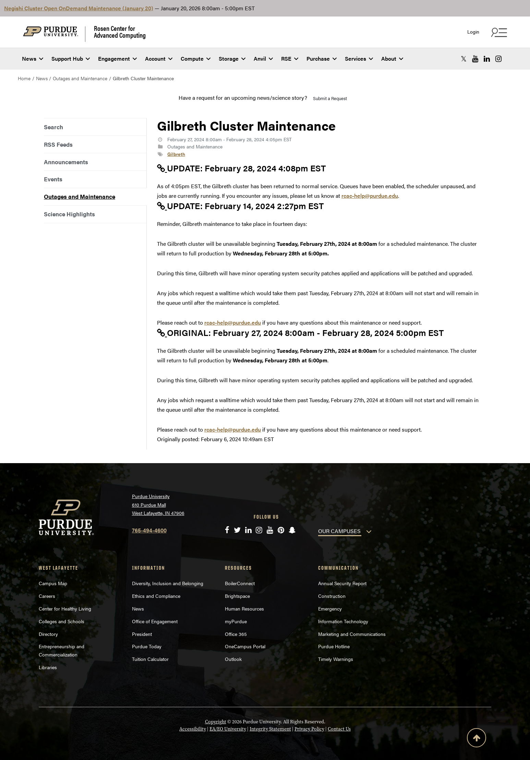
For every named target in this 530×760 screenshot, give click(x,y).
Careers (47, 595)
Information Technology (343, 621)
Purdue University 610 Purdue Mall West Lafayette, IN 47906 (158, 504)
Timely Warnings (335, 658)
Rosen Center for (120, 31)
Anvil (263, 58)
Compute (195, 58)
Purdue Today (146, 646)
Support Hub (70, 58)
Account (158, 58)
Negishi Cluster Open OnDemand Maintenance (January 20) (78, 8)
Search (53, 127)
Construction (332, 595)
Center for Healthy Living (65, 608)
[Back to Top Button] (476, 739)
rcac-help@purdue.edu (369, 196)
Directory (48, 633)
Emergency (330, 608)
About (392, 58)
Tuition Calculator (150, 658)
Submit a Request (330, 98)
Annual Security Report (342, 583)
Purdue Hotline (334, 646)
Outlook (233, 658)
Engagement (117, 58)
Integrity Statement (270, 729)
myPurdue (236, 621)
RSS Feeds (58, 144)
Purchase (321, 58)
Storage (232, 58)
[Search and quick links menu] (498, 32)
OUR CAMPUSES (339, 531)
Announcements (66, 162)
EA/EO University (227, 729)
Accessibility (192, 729)
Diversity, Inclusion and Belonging (167, 583)
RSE (289, 58)
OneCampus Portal (245, 646)
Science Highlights (69, 214)
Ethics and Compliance (156, 595)
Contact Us (339, 729)
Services (359, 58)
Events (53, 179)
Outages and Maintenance (80, 78)
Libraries (48, 667)
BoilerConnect (240, 583)
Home (24, 78)
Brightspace (237, 595)
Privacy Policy (309, 729)
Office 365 (236, 633)
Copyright (215, 722)
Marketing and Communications (352, 633)
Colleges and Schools (61, 621)
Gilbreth (176, 153)
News (32, 58)
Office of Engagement (155, 621)
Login (473, 31)
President (142, 633)
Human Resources (244, 608)
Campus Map (53, 583)
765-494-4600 (149, 530)
